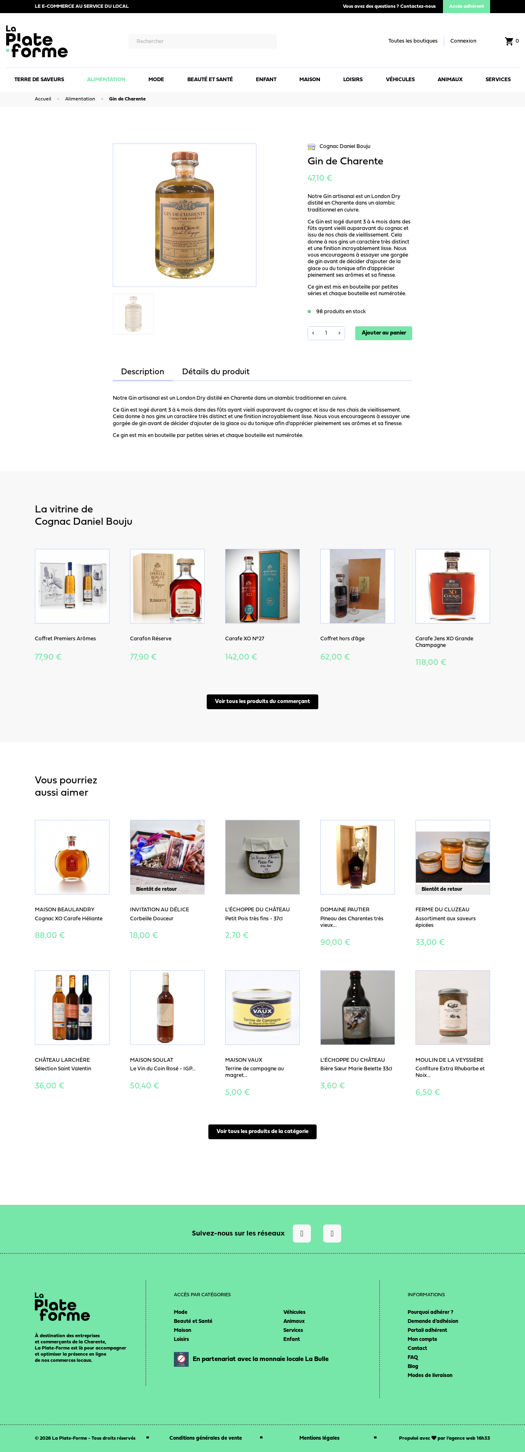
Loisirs (181, 1339)
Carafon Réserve (150, 639)
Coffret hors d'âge (342, 639)
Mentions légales (319, 1438)
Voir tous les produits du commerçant (262, 702)
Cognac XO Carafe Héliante (69, 919)
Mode (180, 1312)
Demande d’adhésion (433, 1321)
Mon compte (422, 1339)
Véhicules (294, 1312)
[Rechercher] (202, 41)
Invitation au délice (159, 910)
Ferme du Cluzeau (442, 910)
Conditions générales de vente (205, 1438)
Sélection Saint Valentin (63, 1069)
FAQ (413, 1357)
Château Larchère (62, 1060)
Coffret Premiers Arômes (65, 639)
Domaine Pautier (345, 910)
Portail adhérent (427, 1330)
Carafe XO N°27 (244, 639)
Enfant (291, 1339)
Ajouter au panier (384, 333)
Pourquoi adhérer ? (430, 1312)
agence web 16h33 (469, 1438)
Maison (182, 1330)
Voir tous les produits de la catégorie (262, 1132)
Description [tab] (142, 372)
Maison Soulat (151, 1060)
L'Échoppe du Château (257, 910)
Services (293, 1330)
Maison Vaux (243, 1060)
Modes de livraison (430, 1375)
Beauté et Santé (193, 1321)
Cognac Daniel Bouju (339, 147)
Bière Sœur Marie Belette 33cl (356, 1069)
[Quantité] (326, 333)
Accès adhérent (466, 6)
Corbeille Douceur (151, 919)
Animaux (294, 1321)
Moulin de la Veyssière (449, 1060)
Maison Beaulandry (64, 910)
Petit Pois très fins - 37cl (254, 919)
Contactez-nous (418, 6)
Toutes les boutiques (413, 41)
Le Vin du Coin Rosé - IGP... (163, 1069)
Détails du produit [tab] (216, 372)
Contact (417, 1348)
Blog (413, 1366)
